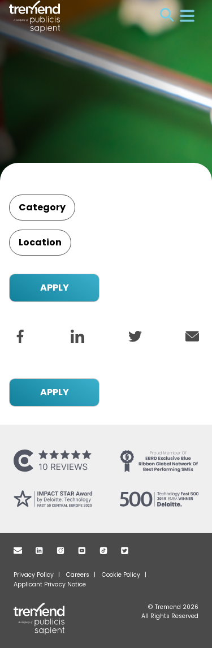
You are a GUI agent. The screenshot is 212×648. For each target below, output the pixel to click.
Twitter (124, 550)
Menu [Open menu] (187, 16)
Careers (77, 575)
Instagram (60, 550)
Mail (18, 550)
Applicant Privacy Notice (50, 584)
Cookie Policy (121, 575)
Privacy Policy (34, 575)
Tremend (46, 618)
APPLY (54, 287)
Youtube (82, 550)
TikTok (103, 550)
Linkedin (39, 550)
